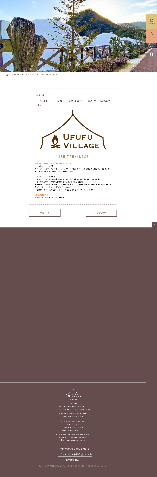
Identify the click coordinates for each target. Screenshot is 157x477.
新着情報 (16, 74)
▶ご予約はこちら (41, 195)
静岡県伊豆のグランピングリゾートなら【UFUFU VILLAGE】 (66, 466)
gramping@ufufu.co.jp (75, 440)
